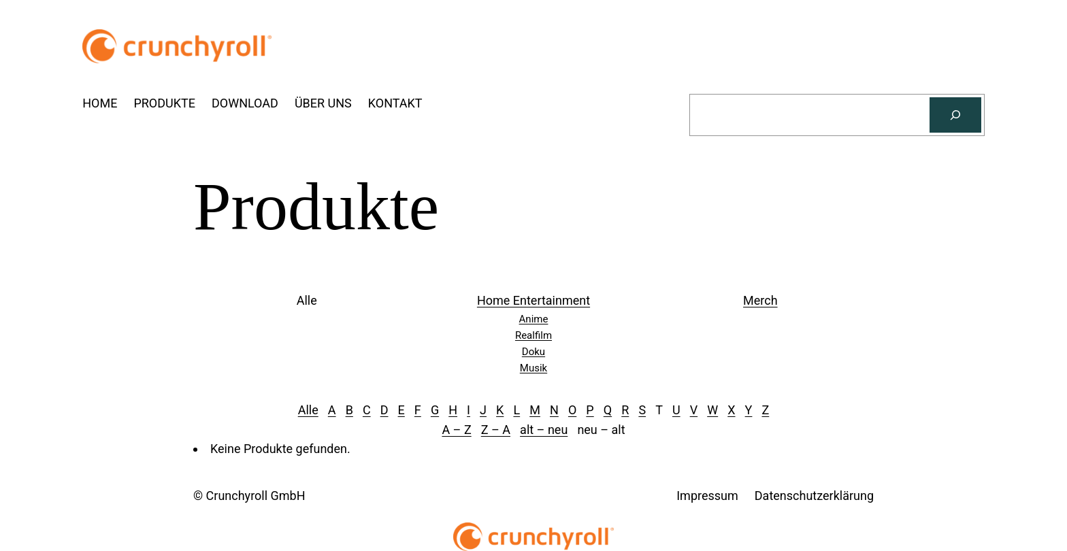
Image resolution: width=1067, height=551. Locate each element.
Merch (760, 300)
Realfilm (533, 335)
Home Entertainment (533, 300)
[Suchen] (955, 115)
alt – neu (544, 429)
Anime (533, 319)
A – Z (456, 429)
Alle (308, 410)
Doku (533, 352)
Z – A (495, 429)
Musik (533, 368)
